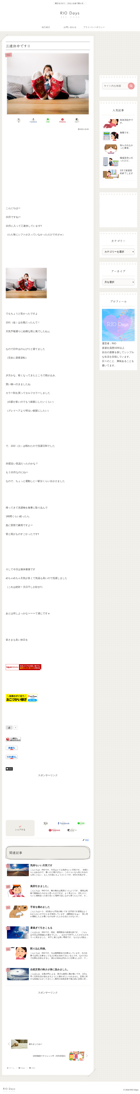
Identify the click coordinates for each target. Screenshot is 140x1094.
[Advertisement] (48, 161)
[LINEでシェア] (48, 120)
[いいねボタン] (9, 728)
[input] (117, 86)
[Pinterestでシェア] (62, 120)
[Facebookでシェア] (33, 120)
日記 (9, 769)
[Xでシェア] (19, 120)
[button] (76, 120)
